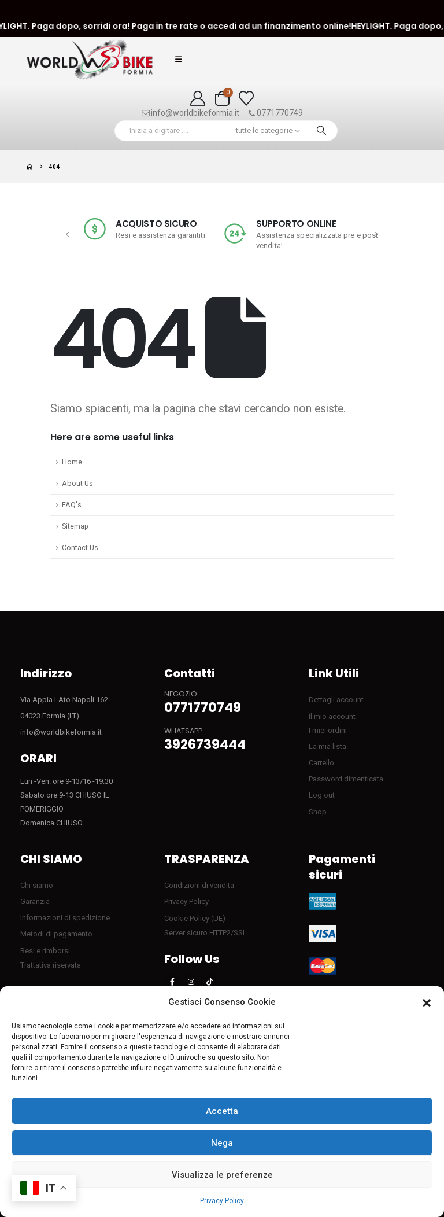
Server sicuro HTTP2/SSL (205, 932)
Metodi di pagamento (56, 934)
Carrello (321, 762)
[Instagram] (191, 981)
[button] (426, 1002)
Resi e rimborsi (45, 950)
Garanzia (35, 901)
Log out (322, 795)
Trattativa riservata (50, 965)
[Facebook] (172, 981)
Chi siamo (36, 885)
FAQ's (72, 504)
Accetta (222, 1111)
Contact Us (80, 547)
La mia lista (327, 746)
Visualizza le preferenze (222, 1175)
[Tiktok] (209, 981)
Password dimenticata (346, 779)
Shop (318, 811)
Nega (222, 1143)
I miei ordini (328, 730)
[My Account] (197, 98)
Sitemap (75, 526)
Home (72, 462)
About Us (77, 483)
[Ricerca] (321, 131)
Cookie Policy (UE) (194, 918)
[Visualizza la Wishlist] (247, 98)
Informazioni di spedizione (65, 917)
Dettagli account (336, 699)
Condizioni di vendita (199, 885)
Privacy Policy (222, 1201)
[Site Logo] (89, 59)
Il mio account (332, 716)
